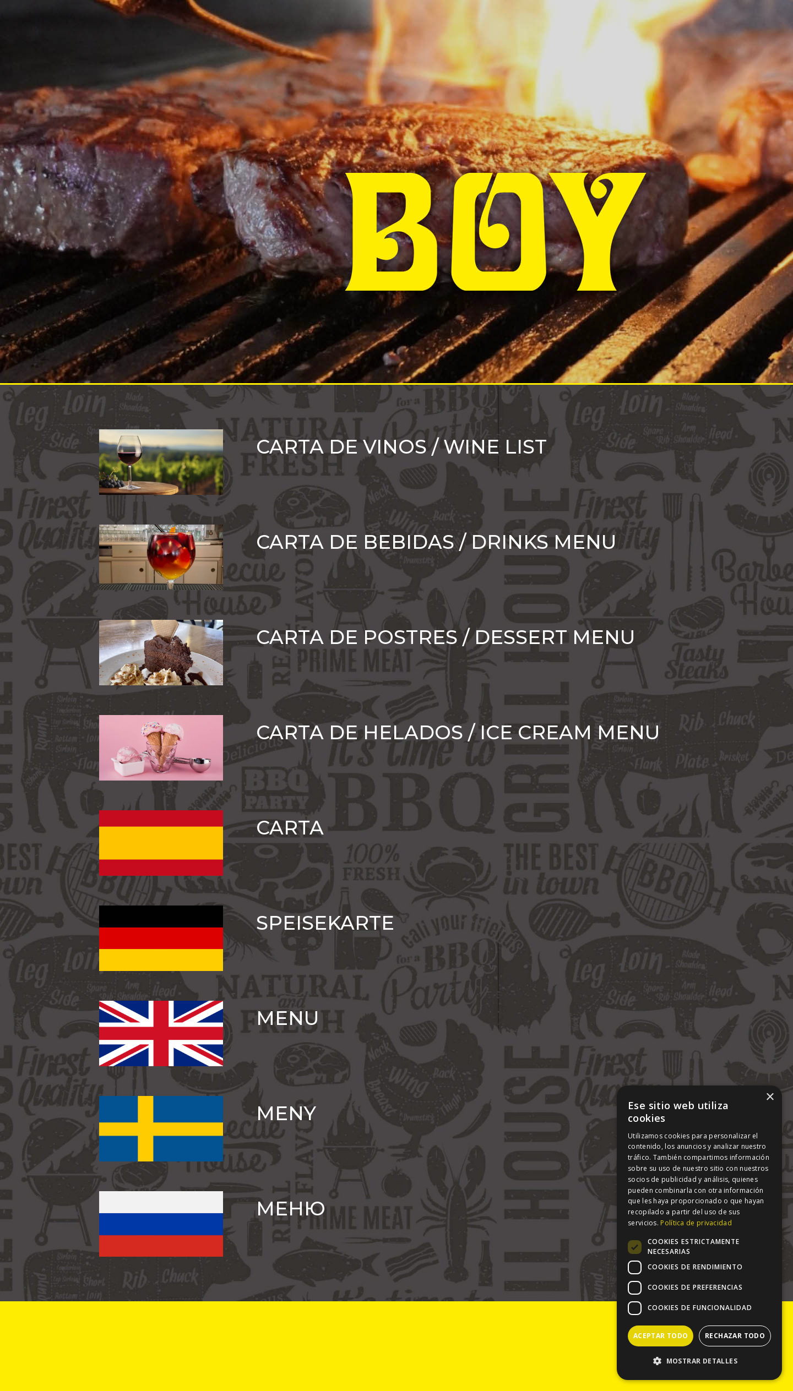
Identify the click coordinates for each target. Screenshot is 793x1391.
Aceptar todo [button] (660, 1335)
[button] (699, 1361)
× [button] (769, 1097)
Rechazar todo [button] (735, 1335)
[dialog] (699, 1232)
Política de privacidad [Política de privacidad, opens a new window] (696, 1223)
